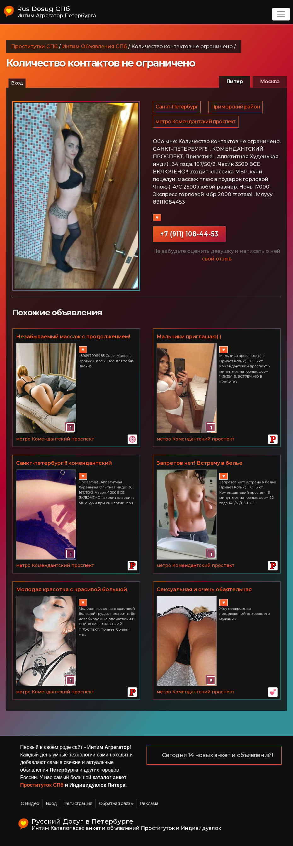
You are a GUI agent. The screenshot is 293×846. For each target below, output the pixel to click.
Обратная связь (116, 803)
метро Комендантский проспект (196, 124)
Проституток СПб (42, 785)
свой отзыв (217, 262)
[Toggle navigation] (281, 14)
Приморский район (236, 108)
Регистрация (77, 803)
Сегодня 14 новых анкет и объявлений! (217, 755)
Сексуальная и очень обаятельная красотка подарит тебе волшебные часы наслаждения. (213, 589)
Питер (235, 82)
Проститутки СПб (34, 47)
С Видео (30, 803)
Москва (269, 82)
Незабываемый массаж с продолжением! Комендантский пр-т (73, 337)
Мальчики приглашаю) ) (189, 337)
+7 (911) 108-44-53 (189, 237)
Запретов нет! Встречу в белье (200, 463)
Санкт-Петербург (177, 108)
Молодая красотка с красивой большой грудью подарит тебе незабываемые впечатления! (71, 589)
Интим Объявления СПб (94, 47)
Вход (17, 83)
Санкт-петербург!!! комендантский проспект (64, 463)
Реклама (149, 803)
